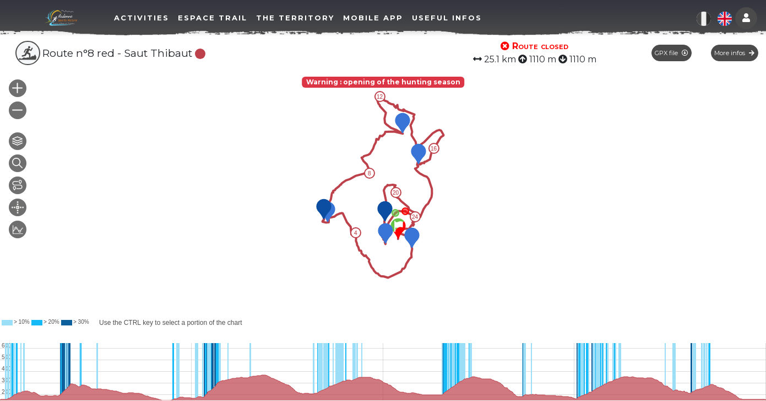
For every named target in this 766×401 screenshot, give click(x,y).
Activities (141, 17)
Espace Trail (212, 17)
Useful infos (447, 17)
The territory (295, 17)
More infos (734, 53)
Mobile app (373, 17)
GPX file (671, 53)
